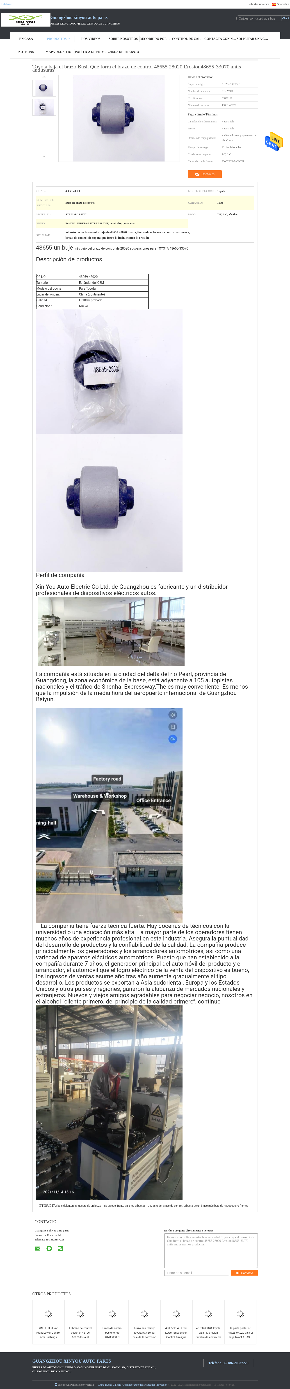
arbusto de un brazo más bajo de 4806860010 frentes (216, 1205)
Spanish (283, 4)
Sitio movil (62, 1384)
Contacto (208, 174)
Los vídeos (90, 39)
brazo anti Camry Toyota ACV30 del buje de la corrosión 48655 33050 (144, 1335)
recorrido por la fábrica (156, 39)
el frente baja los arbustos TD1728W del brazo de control (148, 1205)
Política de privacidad (91, 52)
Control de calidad (188, 39)
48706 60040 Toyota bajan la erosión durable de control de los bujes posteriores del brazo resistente (208, 1337)
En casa (26, 39)
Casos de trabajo (123, 52)
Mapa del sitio (58, 52)
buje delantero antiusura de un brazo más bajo (85, 1205)
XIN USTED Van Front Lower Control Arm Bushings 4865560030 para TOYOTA (48, 1337)
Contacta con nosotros (220, 39)
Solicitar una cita (258, 4)
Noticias (26, 52)
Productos (58, 39)
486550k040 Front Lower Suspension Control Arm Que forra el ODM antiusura (176, 1337)
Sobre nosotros (123, 39)
